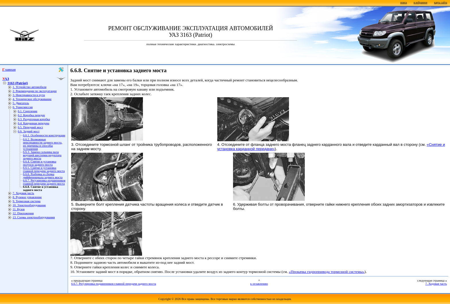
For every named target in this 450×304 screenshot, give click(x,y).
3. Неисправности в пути (29, 95)
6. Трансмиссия (23, 107)
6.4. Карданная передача (33, 123)
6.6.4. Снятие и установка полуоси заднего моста (39, 163)
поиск (403, 2)
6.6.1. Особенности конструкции (44, 135)
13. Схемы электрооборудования (34, 217)
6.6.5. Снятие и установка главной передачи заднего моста (44, 169)
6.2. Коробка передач (31, 115)
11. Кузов (19, 209)
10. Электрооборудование (29, 205)
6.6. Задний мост (29, 131)
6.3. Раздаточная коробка (34, 119)
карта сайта (440, 2)
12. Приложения (23, 213)
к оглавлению (259, 283)
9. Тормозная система (26, 201)
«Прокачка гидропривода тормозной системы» (326, 271)
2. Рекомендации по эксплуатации (35, 91)
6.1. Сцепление (27, 111)
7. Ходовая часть (23, 193)
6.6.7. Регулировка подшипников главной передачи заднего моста (44, 182)
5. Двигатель (21, 103)
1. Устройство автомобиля (29, 87)
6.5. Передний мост (30, 127)
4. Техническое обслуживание (32, 99)
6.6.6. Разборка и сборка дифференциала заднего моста (43, 176)
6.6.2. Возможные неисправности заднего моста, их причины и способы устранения (42, 144)
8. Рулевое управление (27, 197)
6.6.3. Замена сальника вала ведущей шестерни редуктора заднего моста (42, 155)
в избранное (420, 2)
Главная (9, 69)
